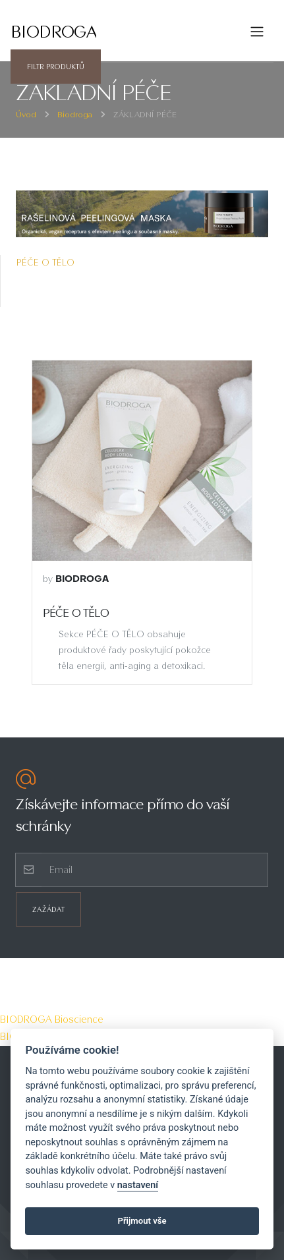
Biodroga (74, 114)
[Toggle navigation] (257, 31)
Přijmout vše (141, 1221)
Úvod (26, 114)
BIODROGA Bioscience (51, 1019)
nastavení (137, 1185)
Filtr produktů (55, 66)
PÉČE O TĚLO (45, 262)
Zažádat (48, 909)
